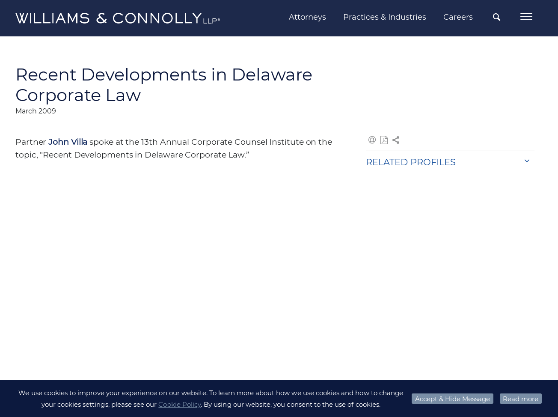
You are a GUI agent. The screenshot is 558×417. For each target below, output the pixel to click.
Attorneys (307, 17)
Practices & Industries (384, 17)
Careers (457, 17)
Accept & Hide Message (452, 399)
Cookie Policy (179, 404)
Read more (520, 399)
